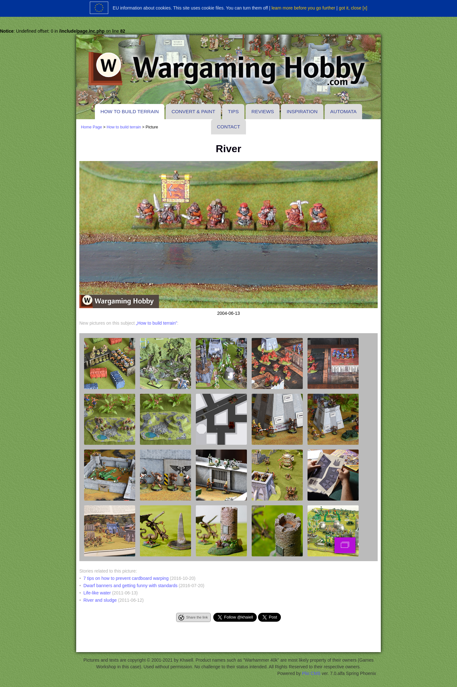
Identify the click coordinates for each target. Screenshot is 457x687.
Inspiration (302, 111)
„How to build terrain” (156, 323)
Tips (233, 111)
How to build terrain (130, 111)
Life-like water (97, 592)
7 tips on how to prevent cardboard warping (126, 578)
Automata (343, 111)
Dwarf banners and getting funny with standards (130, 585)
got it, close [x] (353, 7)
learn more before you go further (303, 7)
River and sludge (100, 600)
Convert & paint (193, 111)
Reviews (262, 111)
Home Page (91, 127)
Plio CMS (311, 673)
